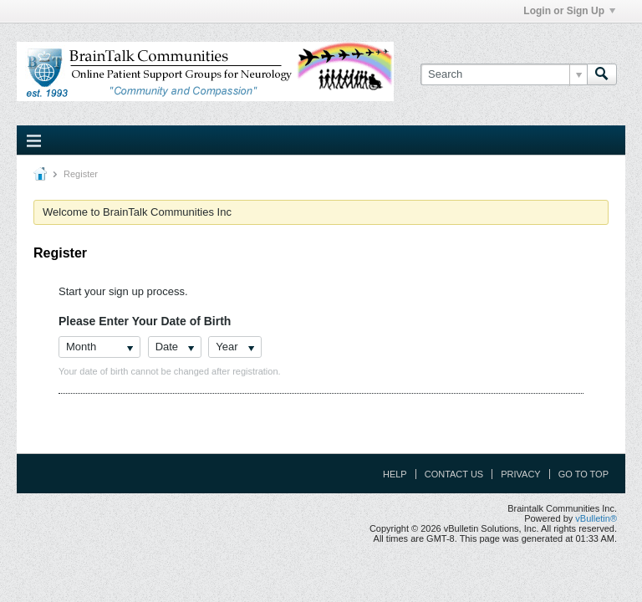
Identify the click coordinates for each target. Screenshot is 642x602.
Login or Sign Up (569, 11)
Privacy (520, 474)
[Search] (503, 74)
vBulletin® (596, 518)
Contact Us (454, 474)
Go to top (583, 474)
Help (395, 474)
